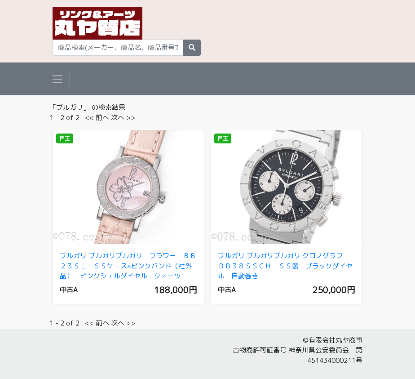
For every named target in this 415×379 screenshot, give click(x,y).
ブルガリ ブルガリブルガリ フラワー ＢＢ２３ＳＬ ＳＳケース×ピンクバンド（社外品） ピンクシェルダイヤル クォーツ (128, 266)
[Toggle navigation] (58, 79)
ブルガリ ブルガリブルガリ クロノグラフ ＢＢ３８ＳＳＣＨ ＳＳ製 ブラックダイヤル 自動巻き (285, 266)
